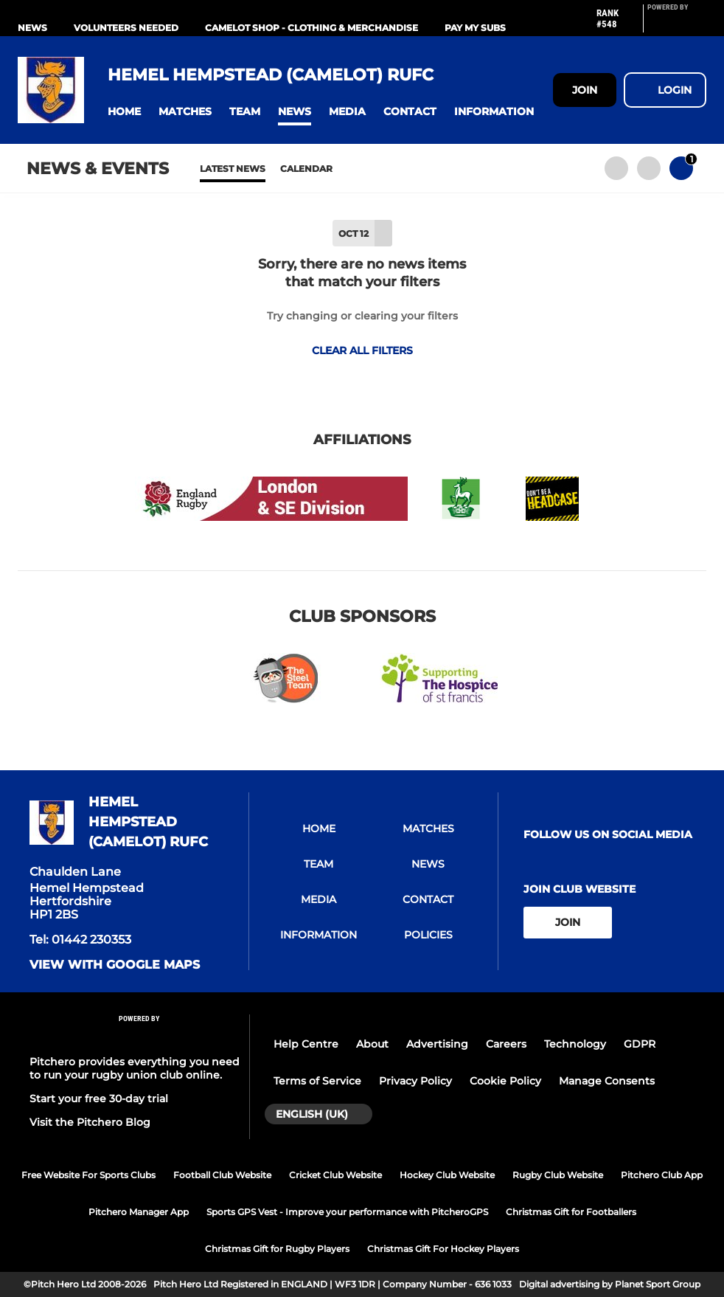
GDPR (639, 1044)
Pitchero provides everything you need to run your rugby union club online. (134, 1068)
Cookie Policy (505, 1080)
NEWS (32, 27)
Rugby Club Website (557, 1174)
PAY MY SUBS (475, 27)
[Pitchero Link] (676, 24)
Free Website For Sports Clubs (88, 1174)
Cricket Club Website (335, 1174)
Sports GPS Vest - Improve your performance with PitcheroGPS (347, 1211)
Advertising (437, 1044)
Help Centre (306, 1044)
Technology (575, 1044)
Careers (506, 1044)
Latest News (232, 168)
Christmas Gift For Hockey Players (443, 1248)
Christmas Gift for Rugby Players (277, 1248)
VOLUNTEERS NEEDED (126, 27)
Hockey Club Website (447, 1174)
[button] (124, 111)
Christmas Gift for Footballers (571, 1211)
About (372, 1044)
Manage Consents (607, 1080)
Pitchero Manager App (138, 1211)
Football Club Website (222, 1174)
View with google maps (114, 965)
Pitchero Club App (662, 1174)
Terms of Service (317, 1080)
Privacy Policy (415, 1080)
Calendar (306, 168)
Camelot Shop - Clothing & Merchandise (311, 27)
